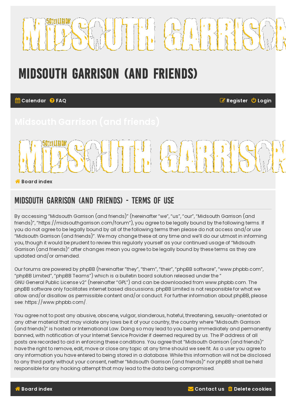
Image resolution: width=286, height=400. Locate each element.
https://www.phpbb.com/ (55, 302)
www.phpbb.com (225, 282)
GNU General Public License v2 (49, 282)
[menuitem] (30, 101)
